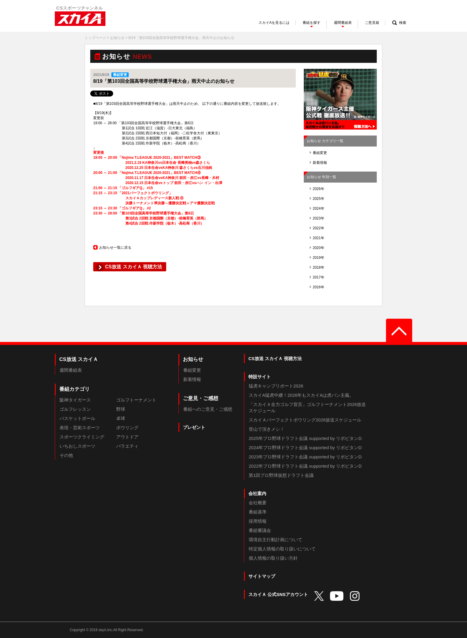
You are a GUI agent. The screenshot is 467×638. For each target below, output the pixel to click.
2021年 (317, 238)
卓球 (120, 418)
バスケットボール (77, 418)
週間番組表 (71, 370)
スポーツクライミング (82, 436)
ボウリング (127, 427)
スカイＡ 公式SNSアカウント (278, 594)
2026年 (317, 189)
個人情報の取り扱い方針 (273, 558)
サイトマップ (261, 576)
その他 (66, 455)
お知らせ (117, 38)
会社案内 (257, 493)
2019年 (317, 258)
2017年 (317, 277)
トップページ (95, 38)
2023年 (317, 218)
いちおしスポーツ (77, 446)
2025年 (317, 199)
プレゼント (194, 427)
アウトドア (127, 436)
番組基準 (258, 511)
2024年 (317, 208)
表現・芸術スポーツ (80, 427)
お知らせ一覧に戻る (112, 247)
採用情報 (258, 521)
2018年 (317, 267)
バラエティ (127, 446)
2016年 (317, 287)
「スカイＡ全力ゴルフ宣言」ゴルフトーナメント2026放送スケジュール (307, 407)
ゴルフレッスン (75, 409)
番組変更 (318, 153)
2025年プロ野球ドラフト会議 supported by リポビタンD (305, 438)
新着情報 (318, 163)
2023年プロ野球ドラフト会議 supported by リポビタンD (305, 456)
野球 (120, 409)
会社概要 (258, 502)
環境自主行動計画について (275, 539)
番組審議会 (260, 530)
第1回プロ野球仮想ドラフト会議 (281, 475)
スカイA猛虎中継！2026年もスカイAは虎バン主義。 (301, 395)
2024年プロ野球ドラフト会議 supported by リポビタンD (305, 447)
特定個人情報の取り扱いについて (282, 548)
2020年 (317, 248)
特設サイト (259, 376)
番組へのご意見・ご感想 (207, 409)
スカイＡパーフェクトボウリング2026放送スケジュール (305, 419)
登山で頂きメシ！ (266, 429)
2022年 (317, 228)
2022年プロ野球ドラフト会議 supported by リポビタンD (305, 466)
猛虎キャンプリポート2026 (276, 385)
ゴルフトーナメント (136, 399)
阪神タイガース (75, 399)
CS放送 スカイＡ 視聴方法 (275, 358)
